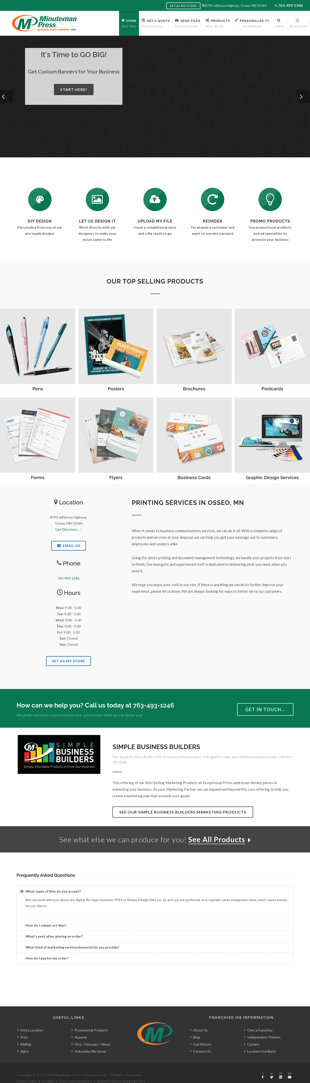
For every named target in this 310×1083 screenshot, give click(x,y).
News (106, 1033)
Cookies (48, 1070)
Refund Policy (107, 1070)
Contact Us (202, 1040)
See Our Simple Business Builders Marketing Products (182, 812)
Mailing (25, 1033)
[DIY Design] (40, 199)
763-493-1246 (290, 5)
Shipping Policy (133, 1070)
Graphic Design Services (272, 477)
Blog (196, 1026)
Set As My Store (68, 661)
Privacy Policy (27, 1070)
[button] (6, 96)
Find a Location (31, 1019)
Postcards (272, 388)
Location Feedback (261, 1040)
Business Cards (194, 477)
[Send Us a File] (155, 199)
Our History (202, 1033)
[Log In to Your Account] (212, 199)
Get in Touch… (265, 709)
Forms (37, 477)
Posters (116, 388)
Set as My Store (183, 5)
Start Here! (73, 89)
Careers (253, 1033)
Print (24, 1026)
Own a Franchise (260, 1019)
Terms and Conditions (75, 1070)
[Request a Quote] (97, 199)
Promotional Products (91, 1019)
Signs (24, 1040)
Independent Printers (264, 1026)
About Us (200, 1019)
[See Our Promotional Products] (270, 199)
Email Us (68, 546)
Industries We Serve (90, 1040)
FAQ (78, 1033)
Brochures (194, 388)
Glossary (91, 1033)
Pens (37, 388)
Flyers (115, 477)
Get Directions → (68, 529)
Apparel (80, 1026)
